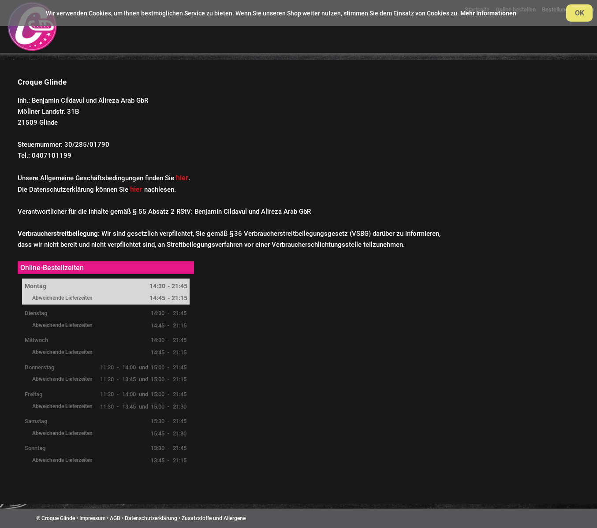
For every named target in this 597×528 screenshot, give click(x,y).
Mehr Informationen (488, 13)
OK (579, 13)
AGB (115, 518)
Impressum (92, 518)
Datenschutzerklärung (151, 518)
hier (182, 178)
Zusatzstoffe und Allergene (214, 518)
